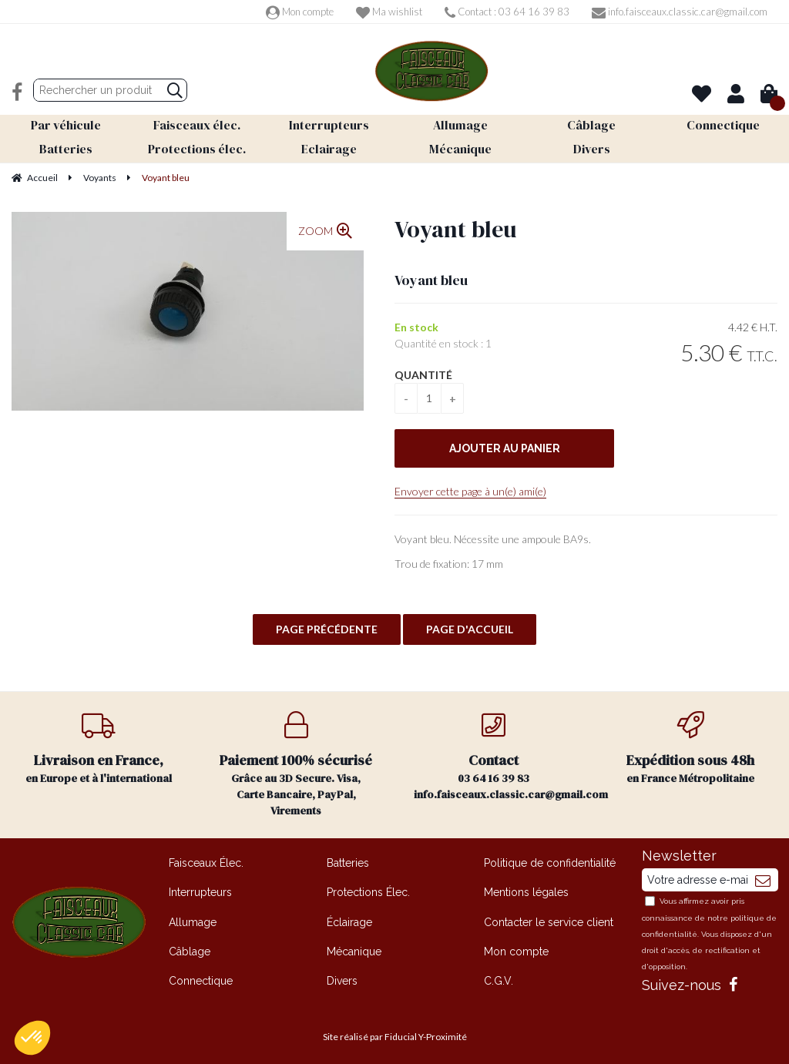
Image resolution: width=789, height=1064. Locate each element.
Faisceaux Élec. (206, 860)
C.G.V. (498, 978)
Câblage (189, 948)
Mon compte (300, 11)
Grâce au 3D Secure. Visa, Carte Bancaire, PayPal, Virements (296, 761)
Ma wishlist (389, 11)
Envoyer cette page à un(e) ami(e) (470, 488)
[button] (32, 1037)
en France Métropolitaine (690, 745)
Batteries (348, 860)
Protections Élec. (368, 889)
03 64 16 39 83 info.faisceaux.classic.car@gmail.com (503, 753)
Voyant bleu (455, 226)
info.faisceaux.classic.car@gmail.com (679, 11)
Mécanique (354, 948)
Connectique (201, 978)
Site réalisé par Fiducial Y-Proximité (395, 1033)
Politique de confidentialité (550, 860)
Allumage (193, 919)
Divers (342, 978)
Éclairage (349, 919)
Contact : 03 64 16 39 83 (507, 11)
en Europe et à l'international (98, 745)
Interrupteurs (200, 889)
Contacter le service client (548, 919)
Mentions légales (526, 889)
